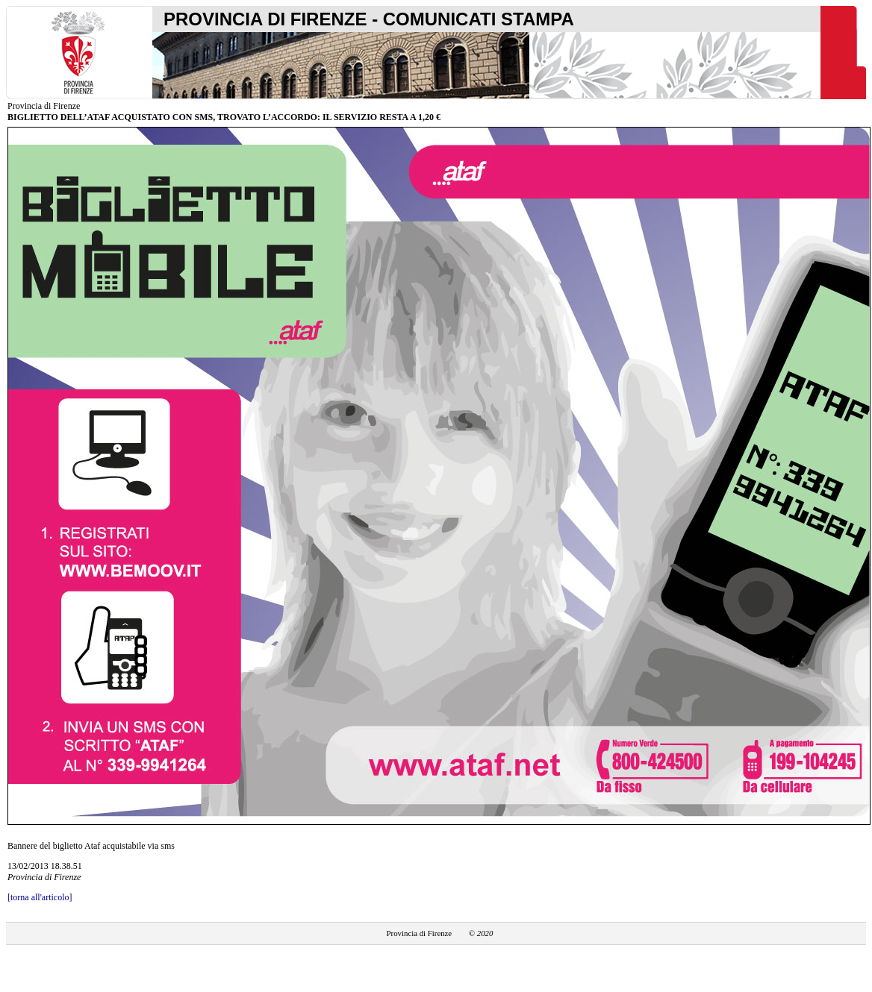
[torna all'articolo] (39, 897)
